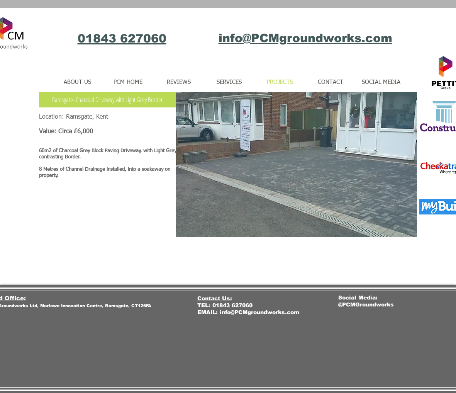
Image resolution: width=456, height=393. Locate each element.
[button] (107, 99)
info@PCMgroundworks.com (259, 312)
